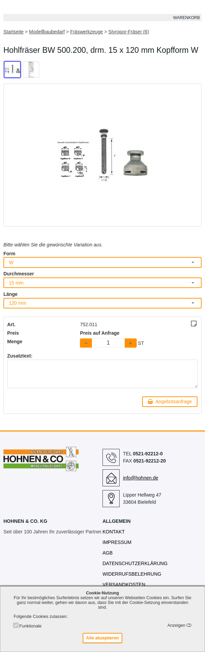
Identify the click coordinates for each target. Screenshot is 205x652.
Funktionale (30, 626)
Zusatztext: (19, 356)
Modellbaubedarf (47, 31)
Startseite (13, 31)
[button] (131, 342)
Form (9, 253)
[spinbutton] (108, 342)
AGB (107, 553)
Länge (10, 294)
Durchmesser (18, 273)
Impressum (117, 542)
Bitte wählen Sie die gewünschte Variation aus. (53, 244)
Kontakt (113, 531)
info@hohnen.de (140, 478)
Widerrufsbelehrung (131, 574)
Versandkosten (123, 584)
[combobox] (102, 262)
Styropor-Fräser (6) (128, 31)
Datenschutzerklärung (134, 563)
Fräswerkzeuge (86, 31)
